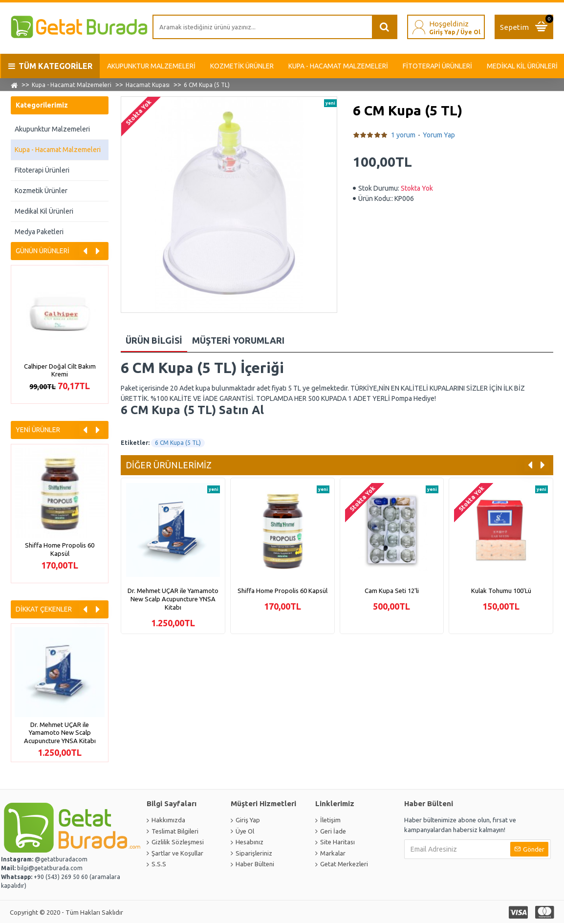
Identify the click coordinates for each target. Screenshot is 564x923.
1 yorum (403, 135)
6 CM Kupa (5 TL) (178, 443)
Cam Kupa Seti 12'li (392, 590)
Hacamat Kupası (148, 85)
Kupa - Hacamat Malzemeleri (71, 85)
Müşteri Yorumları (238, 340)
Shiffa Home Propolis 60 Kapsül (59, 549)
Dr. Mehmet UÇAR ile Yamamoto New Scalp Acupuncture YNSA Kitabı (60, 733)
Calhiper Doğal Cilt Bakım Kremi (60, 370)
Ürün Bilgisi (154, 340)
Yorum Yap (439, 135)
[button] (85, 251)
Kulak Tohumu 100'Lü (501, 590)
